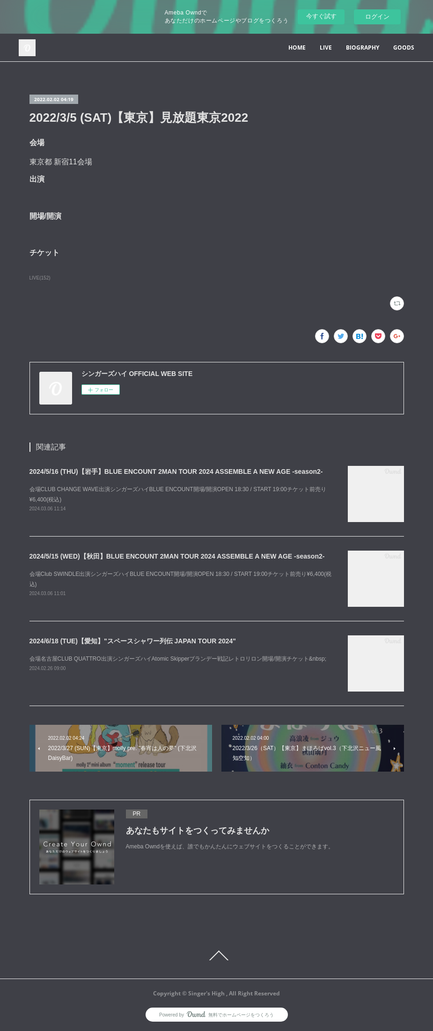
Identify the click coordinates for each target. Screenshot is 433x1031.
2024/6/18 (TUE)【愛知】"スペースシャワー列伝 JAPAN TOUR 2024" (132, 641)
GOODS (403, 48)
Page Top (216, 955)
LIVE (326, 48)
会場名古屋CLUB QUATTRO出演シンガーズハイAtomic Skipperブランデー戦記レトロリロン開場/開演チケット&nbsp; (178, 658)
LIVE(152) (40, 277)
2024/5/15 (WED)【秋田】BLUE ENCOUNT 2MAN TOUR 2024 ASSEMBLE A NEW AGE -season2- (177, 556)
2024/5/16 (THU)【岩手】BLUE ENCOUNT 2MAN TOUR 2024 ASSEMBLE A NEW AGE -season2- (176, 471)
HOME (297, 48)
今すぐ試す (321, 16)
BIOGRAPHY (362, 48)
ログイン (377, 16)
